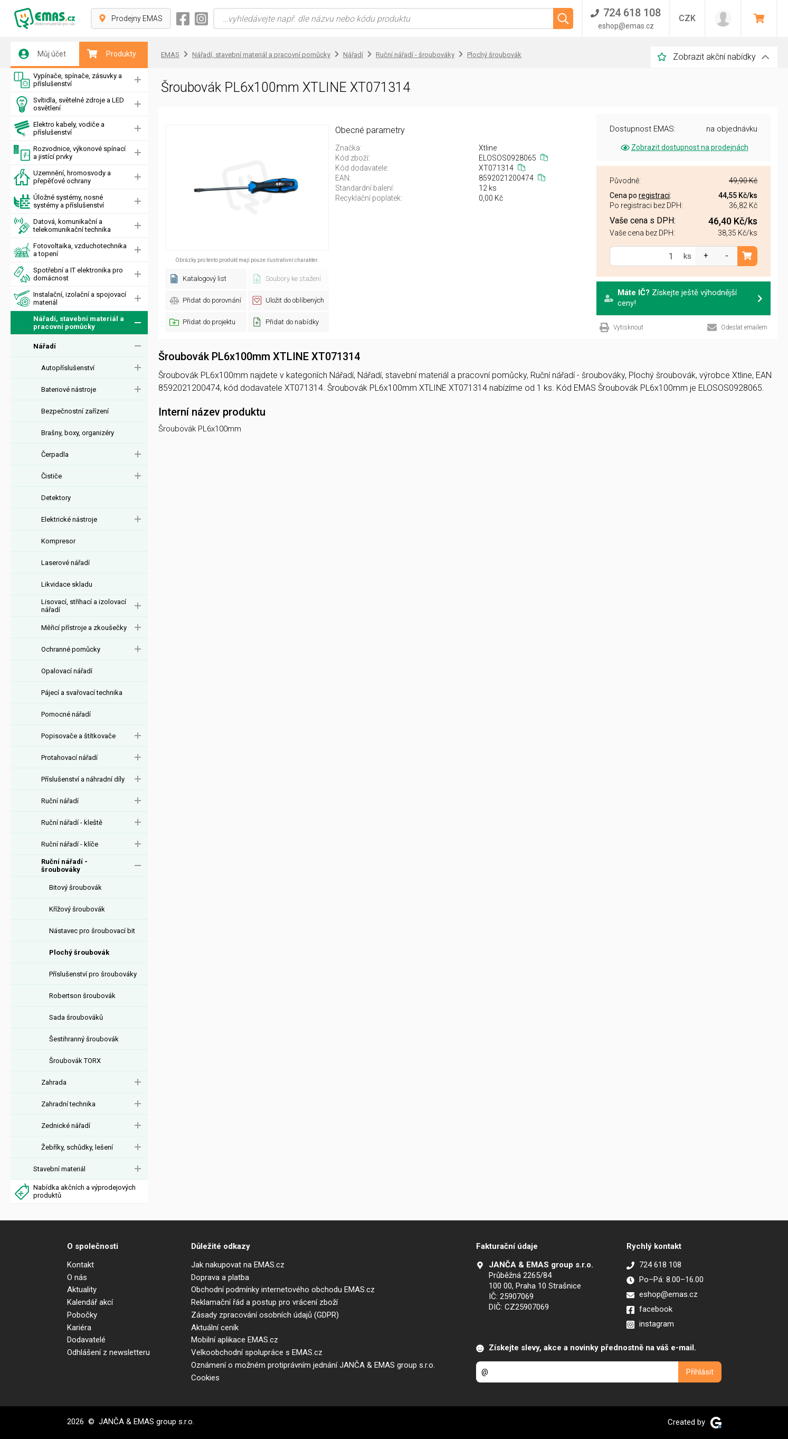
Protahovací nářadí (69, 757)
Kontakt (80, 1264)
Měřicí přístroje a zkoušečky (84, 628)
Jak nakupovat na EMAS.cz (237, 1264)
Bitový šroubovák (75, 887)
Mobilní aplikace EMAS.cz (234, 1339)
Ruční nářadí (60, 801)
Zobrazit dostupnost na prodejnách (683, 147)
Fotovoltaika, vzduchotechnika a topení (70, 250)
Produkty (111, 54)
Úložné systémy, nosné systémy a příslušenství (59, 201)
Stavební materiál (59, 1169)
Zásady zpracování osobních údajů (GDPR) (265, 1315)
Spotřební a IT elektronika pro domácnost (68, 274)
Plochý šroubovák (79, 952)
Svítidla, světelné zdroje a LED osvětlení (69, 104)
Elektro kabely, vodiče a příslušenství (59, 128)
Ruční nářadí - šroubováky (64, 865)
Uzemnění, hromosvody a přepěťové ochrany (62, 177)
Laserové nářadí (65, 563)
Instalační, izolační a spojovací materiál (70, 298)
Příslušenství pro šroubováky (93, 974)
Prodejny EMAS (131, 18)
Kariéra (79, 1327)
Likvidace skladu (66, 584)
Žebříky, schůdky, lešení (77, 1147)
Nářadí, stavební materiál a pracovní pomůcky (69, 323)
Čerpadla (55, 454)
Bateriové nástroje (68, 389)
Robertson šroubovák (82, 996)
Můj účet (42, 54)
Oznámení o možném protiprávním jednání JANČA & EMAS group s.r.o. (313, 1365)
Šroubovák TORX (75, 1061)
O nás (77, 1277)
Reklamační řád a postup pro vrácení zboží (264, 1302)
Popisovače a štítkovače (78, 736)
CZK (687, 18)
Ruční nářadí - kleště (71, 822)
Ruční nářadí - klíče (69, 844)
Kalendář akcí (90, 1302)
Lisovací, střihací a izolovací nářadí (83, 606)
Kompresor (58, 541)
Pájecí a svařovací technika (81, 693)
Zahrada (54, 1082)
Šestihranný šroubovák (84, 1039)
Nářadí (44, 346)
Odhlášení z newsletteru (108, 1352)
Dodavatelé (86, 1339)
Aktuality (82, 1289)
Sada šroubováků (76, 1017)
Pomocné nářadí (66, 714)
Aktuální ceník (215, 1327)
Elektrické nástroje (69, 519)
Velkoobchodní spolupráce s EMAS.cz (256, 1352)
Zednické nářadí (65, 1126)
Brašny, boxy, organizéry (77, 433)
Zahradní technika (68, 1104)
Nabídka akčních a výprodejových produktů (75, 1191)
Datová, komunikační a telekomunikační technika (62, 226)
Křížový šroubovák (77, 909)
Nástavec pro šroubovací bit (92, 931)
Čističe (51, 476)
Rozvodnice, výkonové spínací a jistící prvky (70, 153)
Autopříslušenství (67, 368)
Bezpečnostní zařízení (75, 411)
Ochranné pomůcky (70, 649)
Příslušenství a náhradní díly (83, 779)
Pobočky (82, 1315)
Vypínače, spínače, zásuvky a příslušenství (68, 80)
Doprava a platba (220, 1277)
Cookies (205, 1377)
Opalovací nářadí (66, 671)
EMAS (170, 55)
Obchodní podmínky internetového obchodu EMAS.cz (283, 1289)
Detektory (56, 498)
